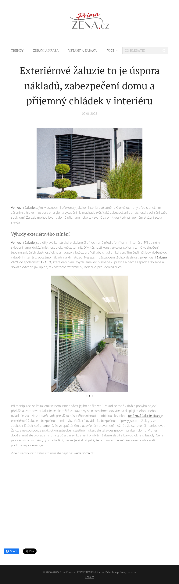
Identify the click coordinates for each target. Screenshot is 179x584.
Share (11, 551)
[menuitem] (19, 50)
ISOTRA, (46, 262)
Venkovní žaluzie (23, 207)
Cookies (89, 577)
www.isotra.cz (84, 453)
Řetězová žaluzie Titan (144, 415)
